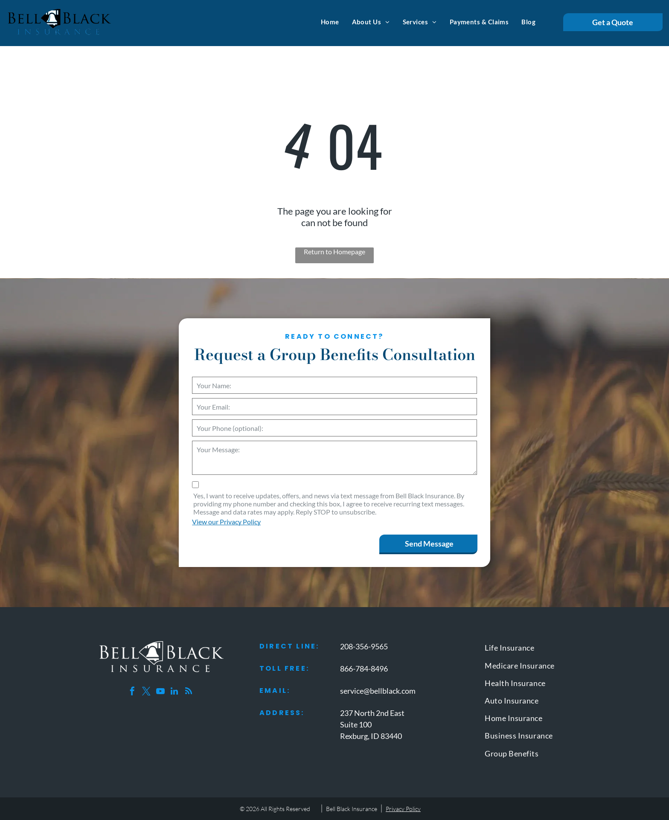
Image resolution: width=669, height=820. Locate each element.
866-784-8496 (364, 668)
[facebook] (132, 692)
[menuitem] (330, 22)
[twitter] (146, 692)
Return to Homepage (334, 251)
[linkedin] (174, 692)
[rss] (188, 692)
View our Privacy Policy (226, 522)
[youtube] (160, 692)
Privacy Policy (403, 808)
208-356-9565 (364, 646)
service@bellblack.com (378, 690)
